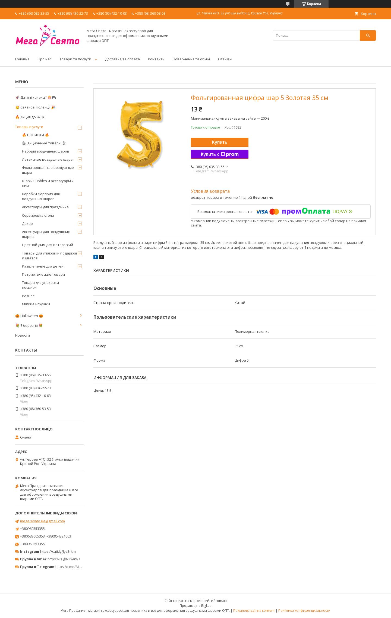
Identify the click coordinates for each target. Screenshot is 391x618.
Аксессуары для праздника (45, 206)
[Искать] (368, 35)
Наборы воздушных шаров (45, 151)
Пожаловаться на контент (254, 610)
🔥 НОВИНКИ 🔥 (35, 134)
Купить (219, 142)
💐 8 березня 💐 (29, 325)
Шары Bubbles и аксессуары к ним (48, 183)
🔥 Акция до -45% (30, 116)
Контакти (156, 59)
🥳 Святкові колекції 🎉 (35, 107)
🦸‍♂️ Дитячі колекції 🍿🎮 (35, 97)
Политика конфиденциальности (304, 610)
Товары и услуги (29, 126)
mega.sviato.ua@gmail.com (42, 521)
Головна (22, 59)
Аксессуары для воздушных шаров (46, 234)
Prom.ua (220, 600)
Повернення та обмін (191, 59)
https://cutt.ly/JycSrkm (58, 551)
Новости (22, 335)
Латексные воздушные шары (47, 159)
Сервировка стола (38, 215)
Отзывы (225, 59)
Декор (27, 223)
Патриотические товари (43, 274)
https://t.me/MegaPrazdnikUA (79, 566)
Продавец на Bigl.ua (196, 605)
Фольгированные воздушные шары (48, 170)
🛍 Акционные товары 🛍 (44, 143)
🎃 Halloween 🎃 (29, 315)
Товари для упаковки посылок (40, 285)
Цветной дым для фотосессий (47, 244)
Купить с (219, 154)
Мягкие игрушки (36, 304)
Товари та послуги (75, 59)
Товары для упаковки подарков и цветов (49, 255)
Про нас (44, 59)
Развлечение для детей (43, 266)
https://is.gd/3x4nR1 (64, 559)
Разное (28, 295)
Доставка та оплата (122, 59)
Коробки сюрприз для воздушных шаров (41, 196)
